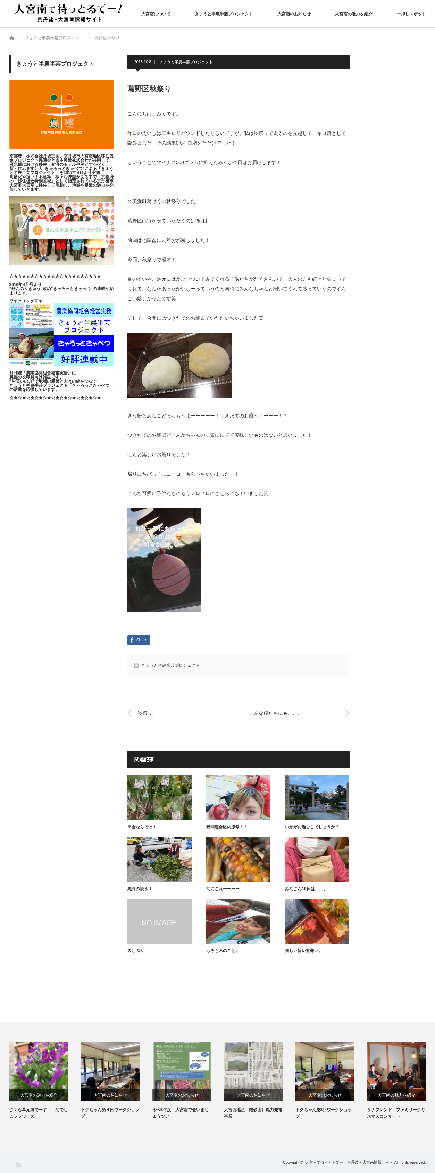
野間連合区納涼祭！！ (227, 827)
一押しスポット (411, 13)
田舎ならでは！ (142, 827)
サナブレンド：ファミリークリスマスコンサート (396, 1113)
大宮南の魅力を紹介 (354, 13)
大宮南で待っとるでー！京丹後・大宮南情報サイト (349, 1162)
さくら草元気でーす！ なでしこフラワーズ (38, 1113)
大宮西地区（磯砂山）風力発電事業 (253, 1113)
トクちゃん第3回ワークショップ (323, 1113)
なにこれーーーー (223, 888)
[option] (45, 1081)
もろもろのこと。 (223, 950)
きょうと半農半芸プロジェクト (224, 13)
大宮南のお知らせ (294, 13)
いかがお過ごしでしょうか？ (312, 827)
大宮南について (155, 13)
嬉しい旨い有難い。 (304, 950)
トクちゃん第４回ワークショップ (110, 1113)
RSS (18, 1164)
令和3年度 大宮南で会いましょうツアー (180, 1113)
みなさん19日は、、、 (306, 888)
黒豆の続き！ (139, 888)
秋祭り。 (147, 713)
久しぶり (135, 950)
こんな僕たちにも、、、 (275, 713)
